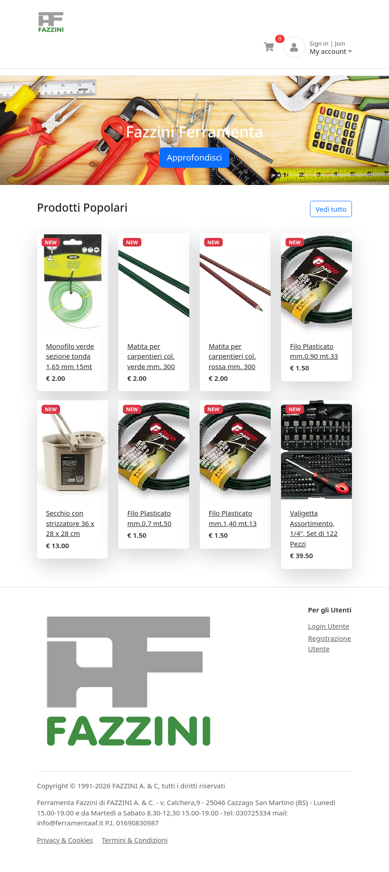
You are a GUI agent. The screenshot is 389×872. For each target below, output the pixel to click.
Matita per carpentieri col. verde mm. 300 (151, 356)
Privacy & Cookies (65, 839)
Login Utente (328, 625)
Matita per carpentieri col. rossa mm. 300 (232, 356)
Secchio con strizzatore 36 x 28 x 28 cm (70, 523)
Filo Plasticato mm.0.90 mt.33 (314, 351)
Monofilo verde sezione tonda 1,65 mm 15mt (70, 356)
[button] (29, 130)
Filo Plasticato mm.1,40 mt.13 (233, 518)
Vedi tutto (331, 208)
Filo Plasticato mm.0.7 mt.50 (149, 518)
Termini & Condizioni (135, 839)
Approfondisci (194, 157)
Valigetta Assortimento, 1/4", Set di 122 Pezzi (314, 528)
